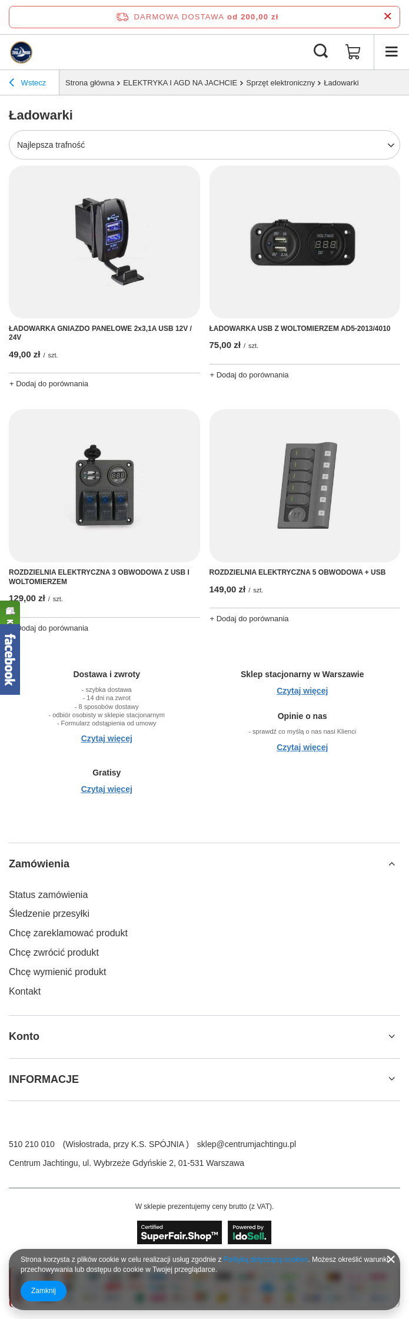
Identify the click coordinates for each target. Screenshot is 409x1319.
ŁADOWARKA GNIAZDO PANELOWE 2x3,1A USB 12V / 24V (100, 333)
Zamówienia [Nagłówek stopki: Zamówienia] (39, 864)
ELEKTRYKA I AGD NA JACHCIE (180, 82)
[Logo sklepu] (20, 52)
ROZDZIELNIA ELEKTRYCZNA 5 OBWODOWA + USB (298, 572)
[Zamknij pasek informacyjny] (387, 17)
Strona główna (89, 82)
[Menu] (391, 51)
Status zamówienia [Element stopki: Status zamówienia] (48, 895)
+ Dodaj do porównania (48, 383)
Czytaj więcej (106, 738)
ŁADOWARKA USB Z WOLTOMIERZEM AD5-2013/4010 (300, 328)
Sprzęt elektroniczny (280, 82)
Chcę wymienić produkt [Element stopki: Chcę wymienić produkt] (57, 972)
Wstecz (27, 84)
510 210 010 (32, 1144)
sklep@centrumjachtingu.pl (246, 1144)
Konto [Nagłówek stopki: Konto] (24, 1036)
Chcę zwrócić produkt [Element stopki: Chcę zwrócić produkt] (54, 952)
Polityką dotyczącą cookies (266, 1259)
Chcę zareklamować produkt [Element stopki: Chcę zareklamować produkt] (68, 933)
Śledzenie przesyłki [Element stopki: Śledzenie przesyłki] (49, 914)
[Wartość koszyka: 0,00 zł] (353, 51)
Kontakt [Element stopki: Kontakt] (25, 991)
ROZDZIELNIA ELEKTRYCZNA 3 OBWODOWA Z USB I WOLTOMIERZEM (99, 577)
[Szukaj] (320, 51)
